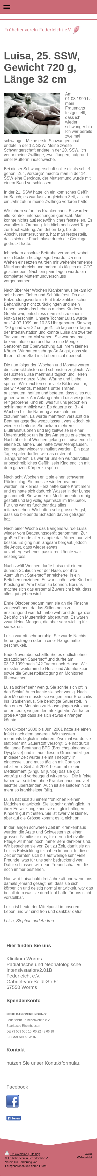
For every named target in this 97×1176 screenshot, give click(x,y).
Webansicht (84, 1157)
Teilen (14, 1118)
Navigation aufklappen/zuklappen (48, 6)
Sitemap (34, 1154)
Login (88, 1153)
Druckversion (16, 1154)
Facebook (17, 1087)
